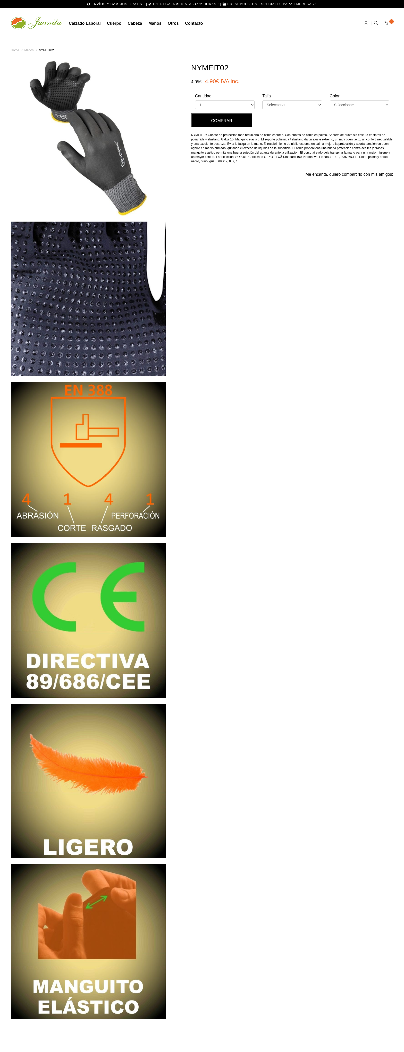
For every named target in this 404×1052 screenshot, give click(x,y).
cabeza (135, 23)
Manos (28, 50)
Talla (266, 96)
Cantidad (203, 96)
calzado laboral (85, 23)
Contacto (194, 23)
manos (155, 23)
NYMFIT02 (46, 50)
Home (15, 50)
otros (173, 23)
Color (335, 96)
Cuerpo (114, 23)
